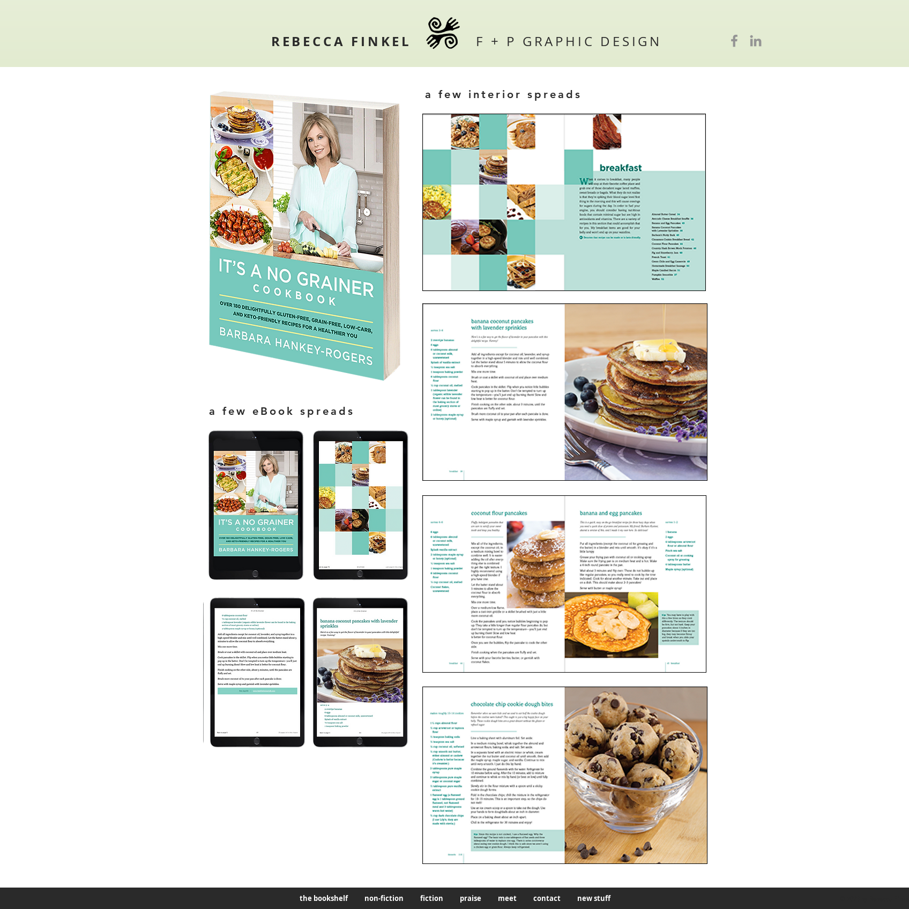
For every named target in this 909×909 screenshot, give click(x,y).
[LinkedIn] (756, 41)
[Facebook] (734, 41)
